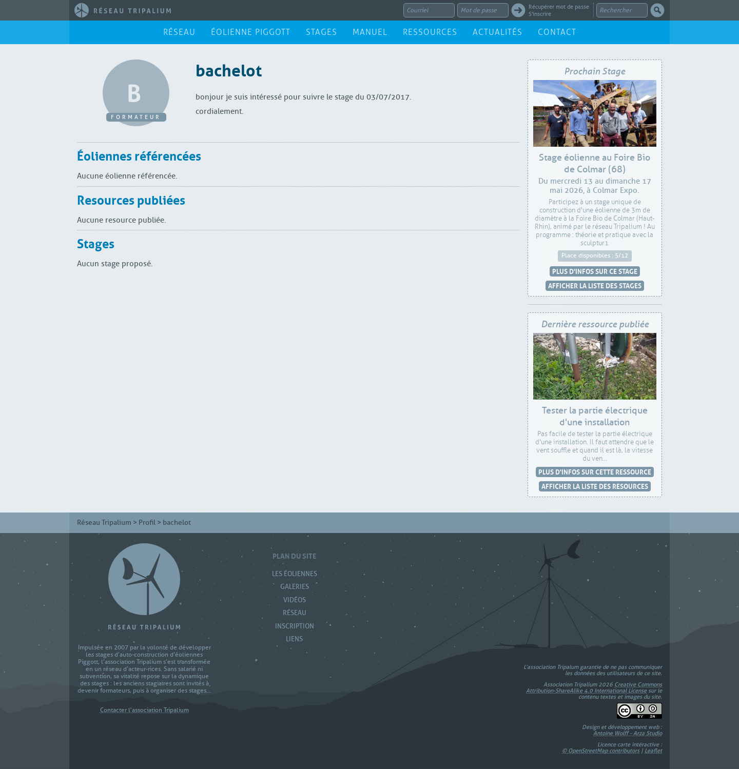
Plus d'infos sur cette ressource (594, 472)
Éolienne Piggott (250, 32)
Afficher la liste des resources (594, 486)
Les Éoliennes (294, 573)
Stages (321, 32)
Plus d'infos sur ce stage (594, 271)
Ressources (430, 32)
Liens (294, 639)
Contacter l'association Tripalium (144, 710)
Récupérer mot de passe (559, 6)
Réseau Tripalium (104, 522)
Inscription (294, 626)
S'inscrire (540, 13)
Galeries (294, 586)
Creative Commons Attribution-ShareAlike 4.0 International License (594, 687)
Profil (147, 522)
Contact (557, 32)
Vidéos (294, 600)
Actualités (497, 32)
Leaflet (653, 750)
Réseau (179, 32)
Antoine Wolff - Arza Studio (627, 733)
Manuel (370, 32)
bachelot (229, 68)
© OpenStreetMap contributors (600, 750)
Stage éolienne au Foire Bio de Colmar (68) (594, 163)
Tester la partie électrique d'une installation (595, 416)
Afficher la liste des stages (594, 285)
